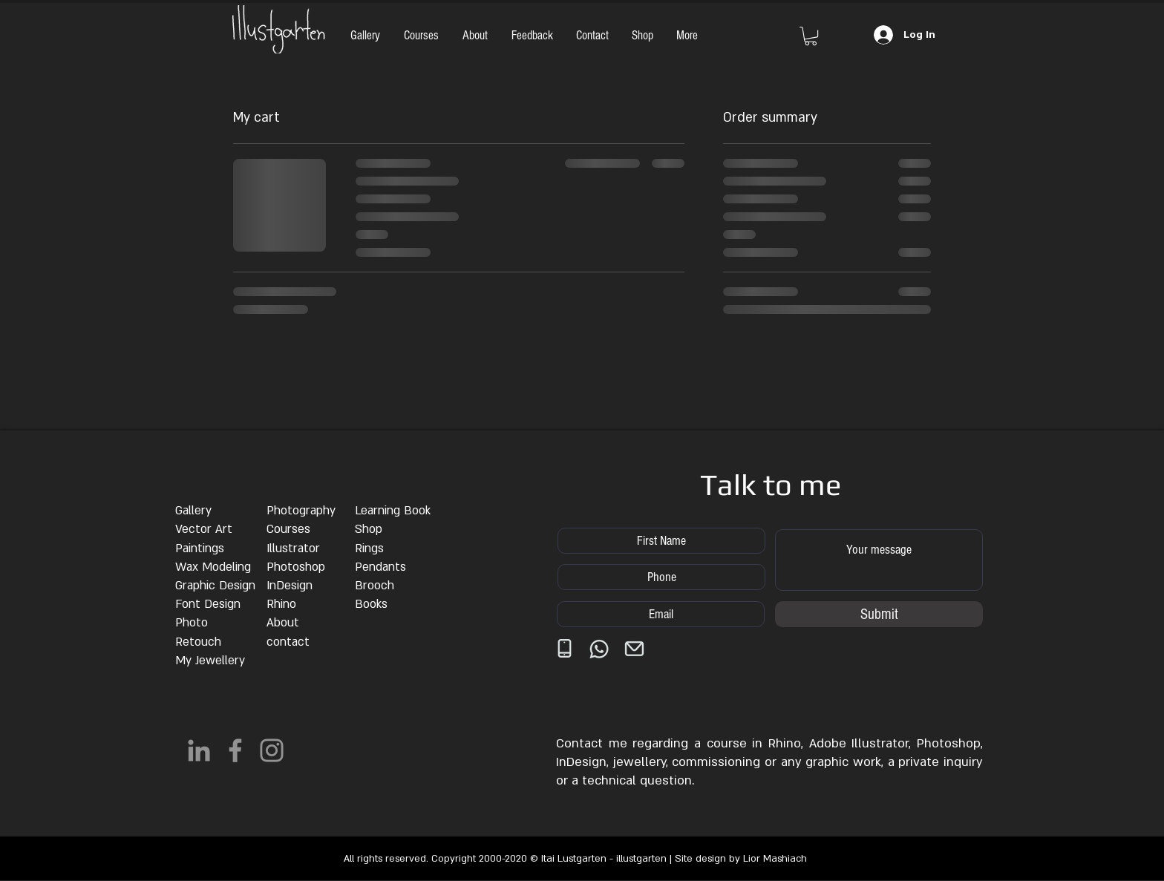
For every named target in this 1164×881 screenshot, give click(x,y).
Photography (301, 510)
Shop (368, 529)
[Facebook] (235, 750)
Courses (288, 529)
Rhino (281, 604)
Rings (369, 548)
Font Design (208, 604)
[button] (811, 36)
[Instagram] (271, 750)
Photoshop (296, 567)
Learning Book (393, 510)
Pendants (380, 567)
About (283, 623)
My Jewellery (210, 660)
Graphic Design (215, 585)
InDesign (290, 585)
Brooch (374, 585)
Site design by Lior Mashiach (741, 858)
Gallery (193, 510)
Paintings (199, 548)
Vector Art (203, 529)
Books (371, 604)
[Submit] (879, 614)
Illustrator (293, 548)
